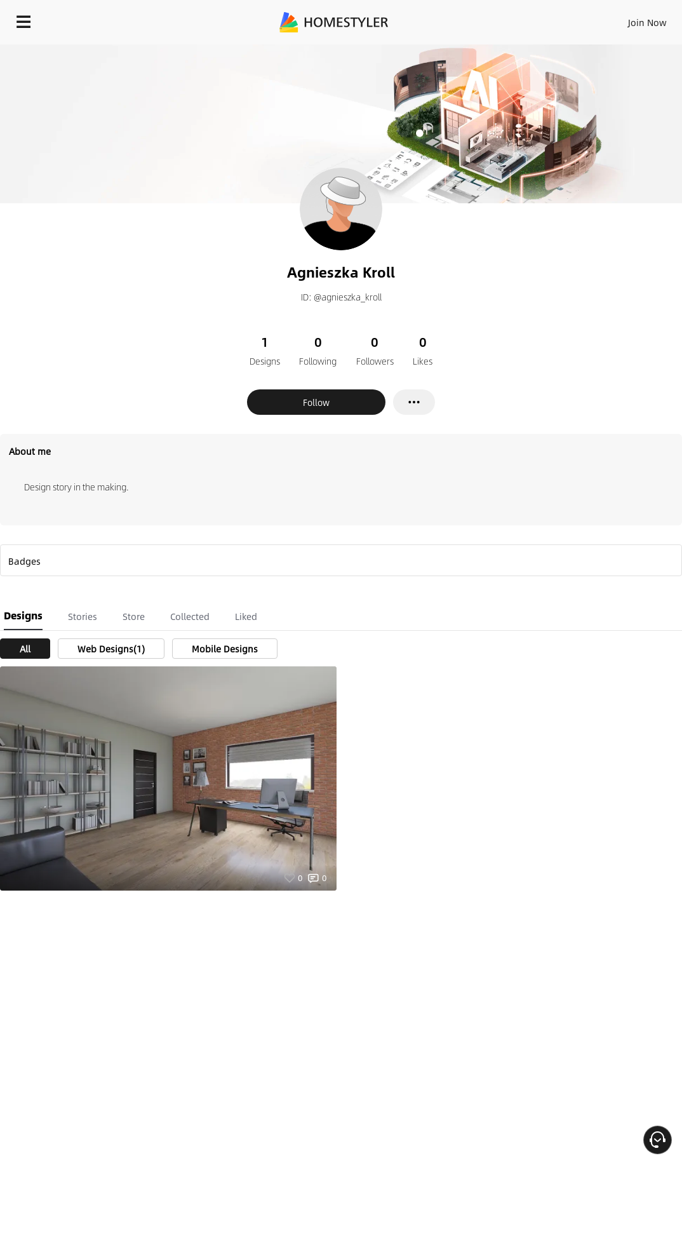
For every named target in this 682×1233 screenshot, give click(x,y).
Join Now (647, 22)
